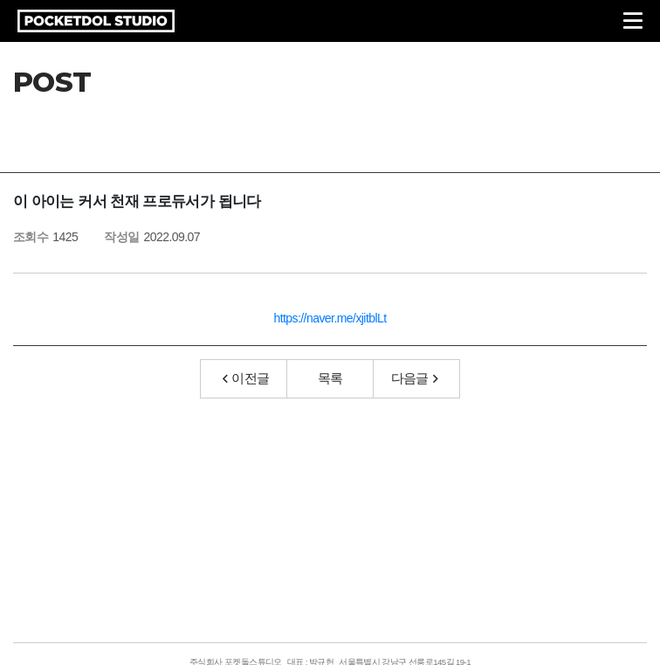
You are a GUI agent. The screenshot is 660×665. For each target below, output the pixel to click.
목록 (330, 378)
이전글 (246, 378)
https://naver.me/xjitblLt (329, 318)
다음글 (414, 378)
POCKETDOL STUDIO (96, 21)
